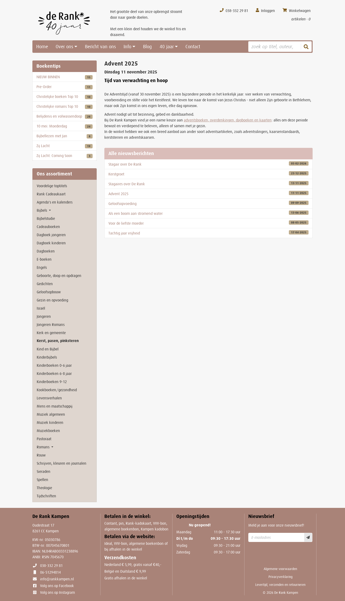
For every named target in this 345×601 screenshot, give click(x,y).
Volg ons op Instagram (57, 592)
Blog (147, 46)
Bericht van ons (100, 46)
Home (42, 46)
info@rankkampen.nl (57, 579)
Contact (192, 46)
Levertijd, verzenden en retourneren (280, 585)
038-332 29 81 (51, 565)
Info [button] (127, 46)
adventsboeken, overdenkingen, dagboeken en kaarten (228, 120)
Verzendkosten (120, 557)
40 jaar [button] (167, 46)
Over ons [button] (64, 46)
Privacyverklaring (280, 577)
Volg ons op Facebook (57, 585)
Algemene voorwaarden (280, 569)
